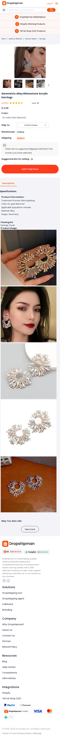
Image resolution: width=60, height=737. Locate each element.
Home (3, 39)
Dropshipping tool (12, 593)
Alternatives (9, 678)
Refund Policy (9, 646)
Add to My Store (30, 169)
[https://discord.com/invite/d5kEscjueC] (8, 580)
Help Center (9, 667)
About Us (7, 630)
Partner (6, 641)
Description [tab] (8, 183)
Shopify (6, 692)
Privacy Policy (24, 733)
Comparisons (9, 672)
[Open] (45, 125)
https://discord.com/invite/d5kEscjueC (8, 580)
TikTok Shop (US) (11, 698)
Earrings (43, 39)
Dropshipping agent (13, 598)
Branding (7, 609)
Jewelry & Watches (15, 39)
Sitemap (37, 733)
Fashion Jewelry (31, 39)
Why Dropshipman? (13, 624)
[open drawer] (56, 3)
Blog (4, 661)
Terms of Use (9, 733)
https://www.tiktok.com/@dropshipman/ (4, 580)
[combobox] (28, 125)
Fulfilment (7, 604)
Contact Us (8, 635)
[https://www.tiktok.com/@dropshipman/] (4, 580)
